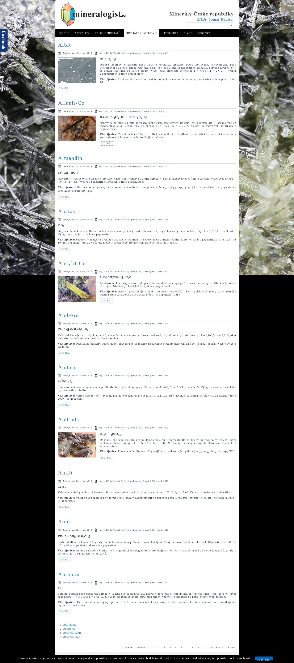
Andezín (68, 315)
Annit (65, 522)
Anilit (65, 473)
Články (64, 33)
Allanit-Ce (71, 103)
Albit (64, 45)
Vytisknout (135, 53)
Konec (231, 647)
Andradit (69, 419)
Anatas (66, 211)
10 (204, 647)
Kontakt (204, 33)
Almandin (70, 158)
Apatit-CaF (70, 628)
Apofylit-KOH (72, 632)
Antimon (69, 574)
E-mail (146, 53)
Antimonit (69, 624)
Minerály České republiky (201, 14)
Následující (217, 647)
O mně (188, 33)
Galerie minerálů (107, 33)
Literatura (170, 33)
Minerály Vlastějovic (141, 33)
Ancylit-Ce (72, 263)
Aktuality (82, 33)
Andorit (67, 367)
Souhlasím (263, 659)
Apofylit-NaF (71, 636)
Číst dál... (65, 88)
